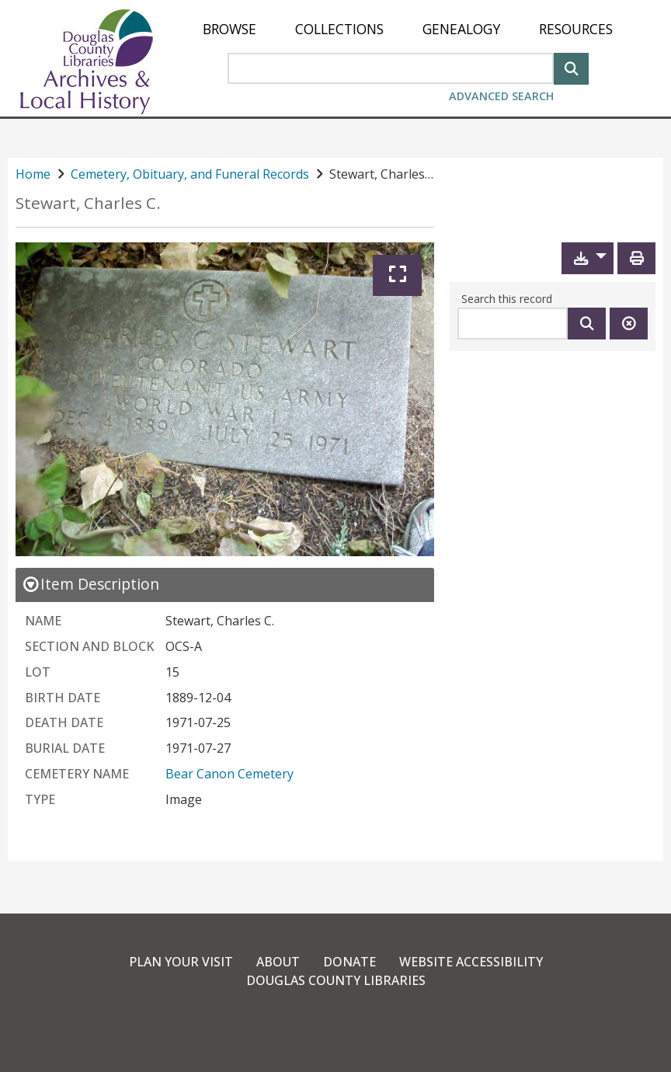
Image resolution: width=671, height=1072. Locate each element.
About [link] (278, 961)
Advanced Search (501, 96)
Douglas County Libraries (336, 980)
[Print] (636, 258)
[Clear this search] (629, 323)
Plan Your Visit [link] (181, 961)
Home (33, 174)
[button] (587, 258)
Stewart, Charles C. (88, 203)
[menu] (407, 29)
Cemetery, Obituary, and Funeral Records (190, 174)
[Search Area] (391, 68)
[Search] (571, 67)
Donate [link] (349, 961)
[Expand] (397, 275)
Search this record (506, 298)
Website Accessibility (471, 961)
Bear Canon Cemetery (229, 773)
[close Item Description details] (90, 584)
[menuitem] (229, 29)
